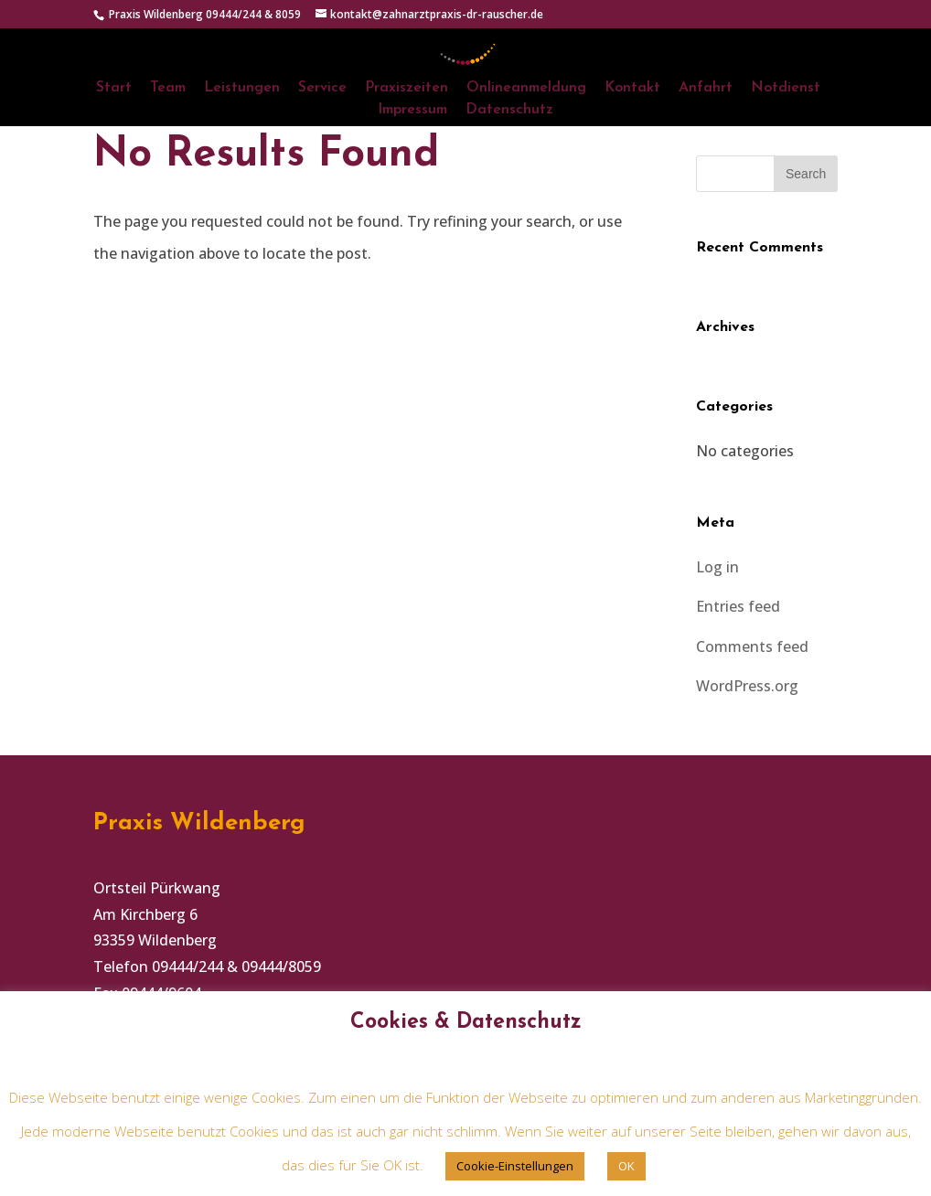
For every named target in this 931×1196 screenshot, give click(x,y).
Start (114, 88)
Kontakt (632, 88)
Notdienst (785, 88)
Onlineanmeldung (526, 88)
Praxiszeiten (406, 88)
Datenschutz (509, 110)
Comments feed (752, 646)
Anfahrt (706, 88)
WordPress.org (747, 686)
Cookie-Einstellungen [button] (514, 1166)
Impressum (412, 110)
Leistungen (242, 88)
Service (322, 88)
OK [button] (626, 1166)
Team (168, 88)
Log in (717, 567)
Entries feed (738, 606)
